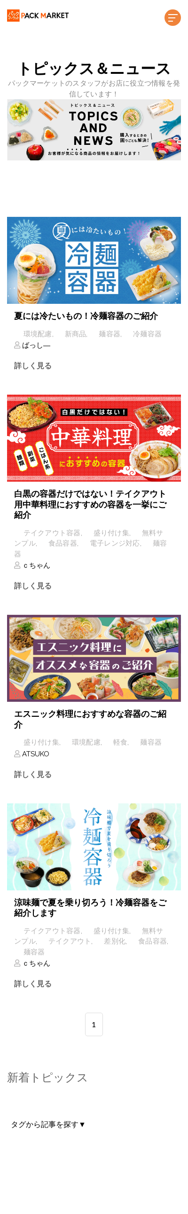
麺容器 (109, 334)
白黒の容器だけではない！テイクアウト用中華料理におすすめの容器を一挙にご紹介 (90, 504)
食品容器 (62, 543)
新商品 (75, 334)
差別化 (114, 941)
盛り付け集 (111, 533)
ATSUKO (34, 754)
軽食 (120, 742)
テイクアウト (70, 941)
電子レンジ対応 (115, 543)
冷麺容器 (147, 334)
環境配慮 (38, 334)
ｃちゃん (35, 565)
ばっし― (35, 345)
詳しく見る (33, 365)
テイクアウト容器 (52, 533)
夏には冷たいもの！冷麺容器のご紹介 (86, 316)
